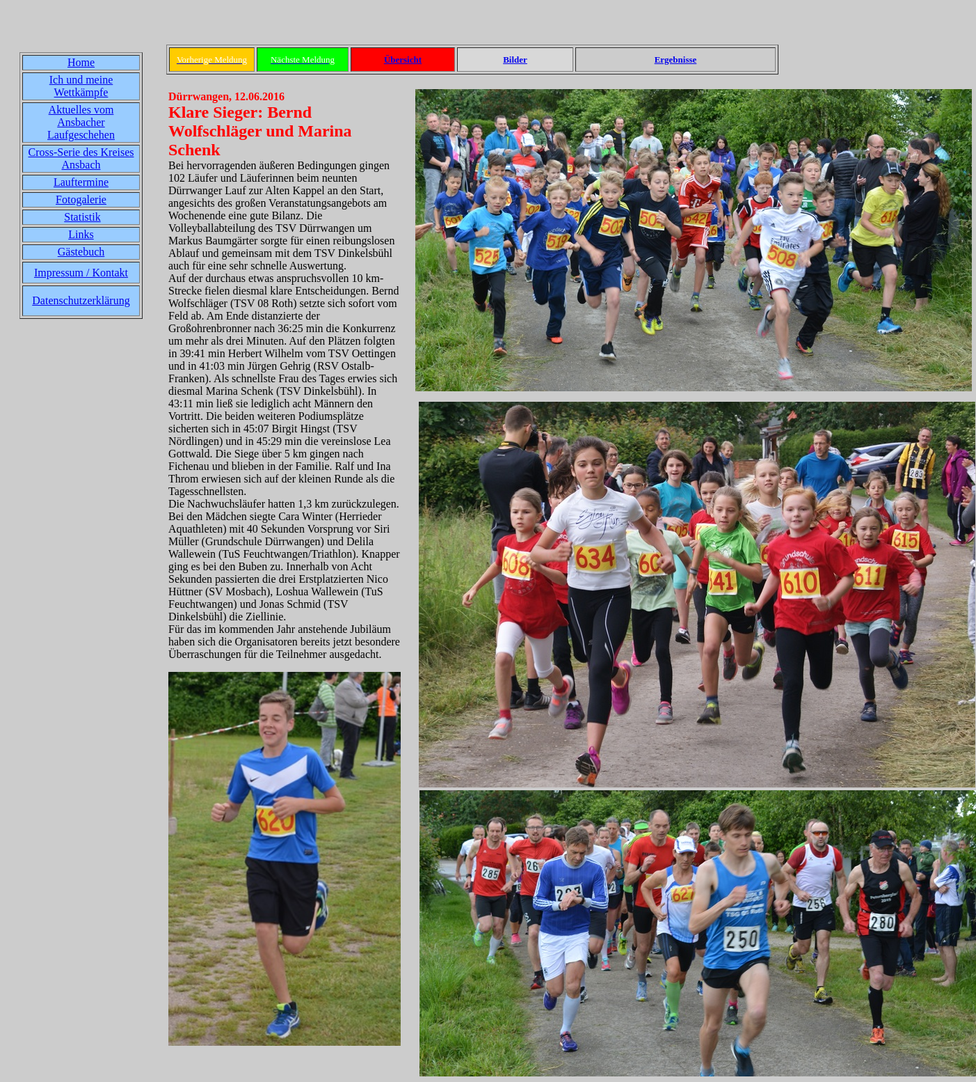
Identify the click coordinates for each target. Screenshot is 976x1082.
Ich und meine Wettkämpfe (81, 86)
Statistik (82, 217)
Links (80, 234)
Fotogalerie (81, 199)
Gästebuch (81, 252)
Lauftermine (81, 182)
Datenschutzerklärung (80, 300)
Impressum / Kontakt (81, 273)
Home (81, 62)
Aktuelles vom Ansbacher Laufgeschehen (81, 122)
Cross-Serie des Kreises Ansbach (81, 158)
